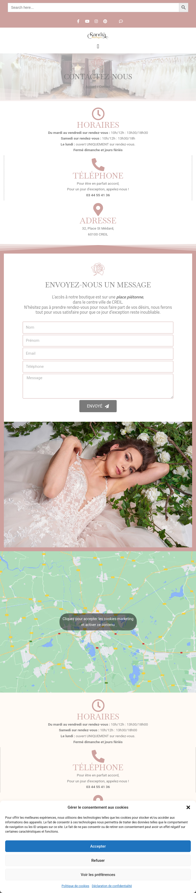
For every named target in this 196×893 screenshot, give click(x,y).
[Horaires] (98, 113)
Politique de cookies (75, 886)
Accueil (91, 86)
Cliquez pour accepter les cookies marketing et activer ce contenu (98, 622)
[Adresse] (98, 209)
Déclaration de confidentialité (112, 886)
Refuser (98, 860)
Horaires (98, 125)
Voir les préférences (98, 874)
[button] (188, 807)
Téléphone (98, 176)
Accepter (98, 846)
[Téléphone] (98, 164)
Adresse (98, 220)
